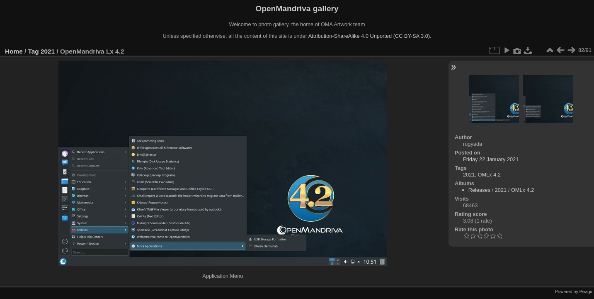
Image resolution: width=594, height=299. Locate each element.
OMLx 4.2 (489, 175)
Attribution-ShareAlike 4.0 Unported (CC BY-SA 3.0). (370, 36)
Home (14, 51)
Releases (479, 190)
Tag (33, 51)
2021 (48, 51)
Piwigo (585, 291)
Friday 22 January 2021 (491, 159)
